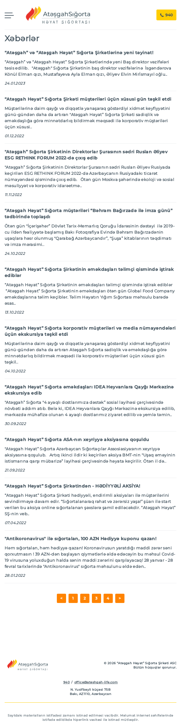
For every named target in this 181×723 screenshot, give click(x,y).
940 (166, 15)
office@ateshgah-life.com (96, 682)
